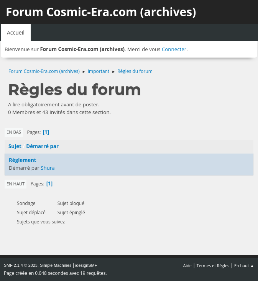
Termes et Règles (213, 265)
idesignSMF (86, 265)
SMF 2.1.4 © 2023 (21, 265)
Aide (187, 265)
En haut (16, 184)
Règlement (22, 160)
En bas (14, 132)
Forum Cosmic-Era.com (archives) (101, 12)
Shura (48, 167)
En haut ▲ (244, 265)
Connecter (174, 49)
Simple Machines (55, 265)
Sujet (14, 146)
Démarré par (42, 146)
